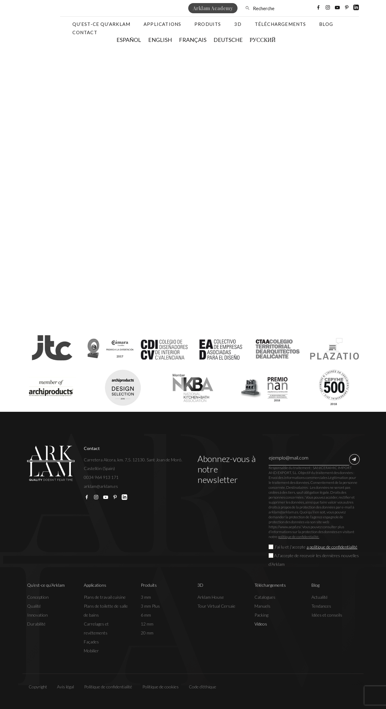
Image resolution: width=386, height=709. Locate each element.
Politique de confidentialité (107, 686)
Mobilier (91, 650)
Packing (261, 615)
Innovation (37, 615)
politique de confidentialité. (298, 536)
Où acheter (133, 8)
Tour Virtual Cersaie (216, 606)
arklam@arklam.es (101, 486)
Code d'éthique (201, 686)
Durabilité (36, 623)
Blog (326, 24)
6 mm (146, 615)
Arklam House (210, 597)
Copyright (36, 686)
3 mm (146, 597)
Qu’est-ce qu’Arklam (101, 24)
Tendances (321, 606)
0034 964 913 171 (101, 477)
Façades (91, 641)
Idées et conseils (326, 615)
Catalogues (264, 597)
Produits (207, 24)
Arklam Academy (213, 8)
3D (237, 24)
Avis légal (63, 686)
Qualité (34, 606)
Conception (38, 597)
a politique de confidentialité (332, 546)
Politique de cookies (159, 686)
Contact (84, 32)
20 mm (147, 632)
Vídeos (260, 623)
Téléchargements (280, 24)
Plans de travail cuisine (105, 597)
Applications (162, 24)
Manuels (262, 606)
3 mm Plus (150, 606)
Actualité (319, 597)
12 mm (147, 623)
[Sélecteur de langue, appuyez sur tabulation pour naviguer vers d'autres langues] (297, 8)
